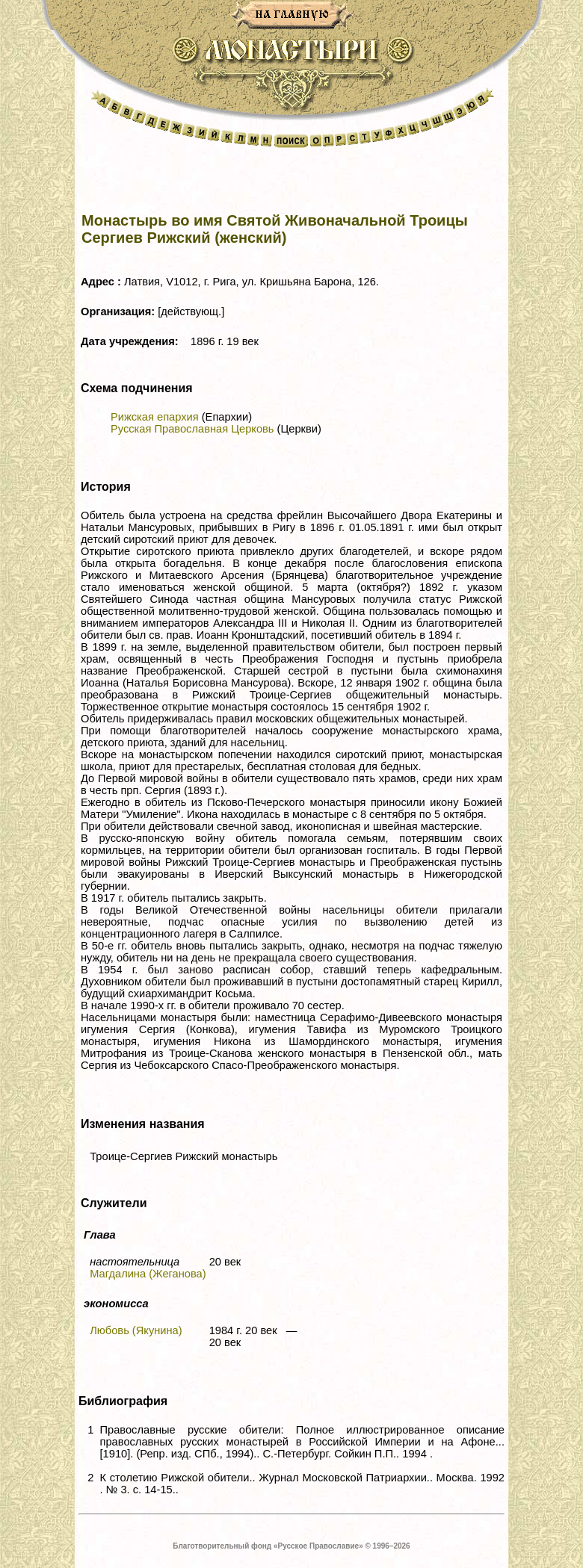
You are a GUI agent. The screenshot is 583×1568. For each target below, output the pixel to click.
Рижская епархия (155, 417)
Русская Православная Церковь (192, 429)
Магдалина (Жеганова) (148, 1274)
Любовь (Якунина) (136, 1330)
